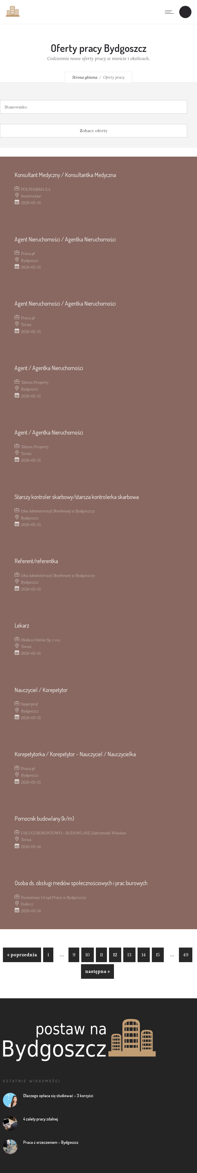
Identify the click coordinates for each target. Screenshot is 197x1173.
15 (158, 954)
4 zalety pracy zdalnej (40, 1118)
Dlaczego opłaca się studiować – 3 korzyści (58, 1095)
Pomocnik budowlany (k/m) (44, 818)
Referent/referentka (36, 561)
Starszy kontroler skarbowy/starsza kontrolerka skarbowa (77, 496)
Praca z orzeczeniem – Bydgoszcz (50, 1142)
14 (144, 954)
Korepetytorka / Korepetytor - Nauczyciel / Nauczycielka (75, 754)
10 (87, 954)
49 (185, 954)
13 (129, 954)
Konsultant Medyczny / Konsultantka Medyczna (65, 174)
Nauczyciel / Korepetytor (41, 690)
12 (115, 954)
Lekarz (22, 625)
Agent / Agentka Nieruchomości (49, 368)
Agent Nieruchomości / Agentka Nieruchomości (65, 239)
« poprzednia (22, 954)
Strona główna (84, 77)
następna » (97, 971)
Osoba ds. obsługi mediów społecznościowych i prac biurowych (81, 883)
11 (101, 954)
